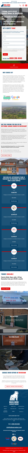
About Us (5, 406)
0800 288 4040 (15, 58)
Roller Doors (13, 406)
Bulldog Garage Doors (5, 5)
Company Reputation (5, 411)
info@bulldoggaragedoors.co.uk (14, 427)
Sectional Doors (21, 406)
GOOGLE (11, 2)
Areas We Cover (13, 408)
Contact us (21, 411)
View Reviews (14, 201)
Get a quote (23, 5)
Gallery (13, 411)
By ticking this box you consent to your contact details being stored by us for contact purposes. (13, 50)
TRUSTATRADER (23, 2)
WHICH (19, 2)
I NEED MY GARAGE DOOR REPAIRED (14, 386)
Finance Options (5, 288)
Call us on (20, 5)
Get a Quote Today (6, 155)
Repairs (5, 408)
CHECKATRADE (15, 2)
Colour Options (21, 408)
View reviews (14, 245)
